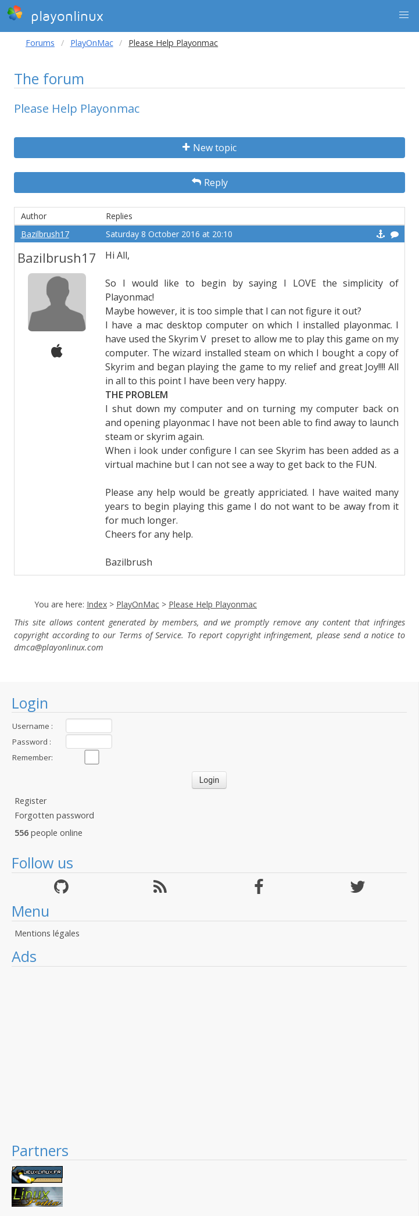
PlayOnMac (91, 42)
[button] (404, 15)
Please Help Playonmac (213, 604)
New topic (209, 147)
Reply (210, 182)
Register (30, 800)
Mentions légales (47, 933)
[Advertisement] (209, 1053)
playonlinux (55, 14)
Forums (40, 42)
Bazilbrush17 (45, 233)
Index (97, 604)
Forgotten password (54, 815)
